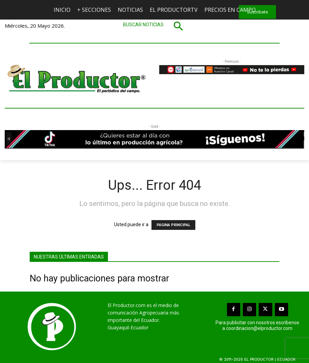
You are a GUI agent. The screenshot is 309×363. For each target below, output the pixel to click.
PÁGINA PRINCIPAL (173, 225)
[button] (154, 26)
